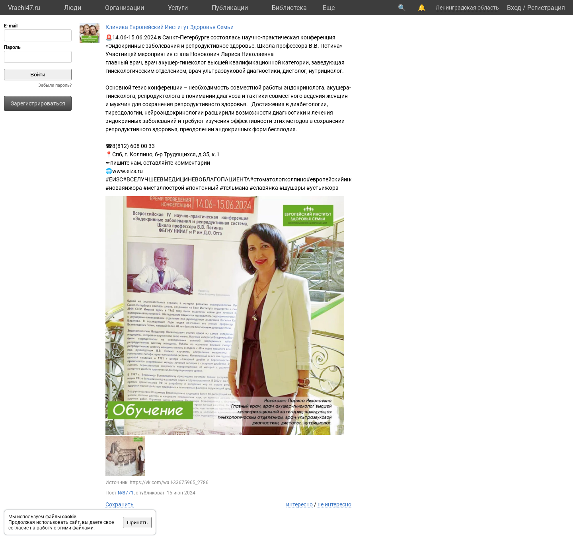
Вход (514, 8)
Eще (329, 8)
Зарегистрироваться (38, 103)
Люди (72, 8)
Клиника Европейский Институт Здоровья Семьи (169, 27)
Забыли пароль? (55, 85)
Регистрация (546, 8)
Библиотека (289, 8)
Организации (124, 8)
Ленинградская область (467, 7)
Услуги (178, 8)
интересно (299, 504)
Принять (137, 522)
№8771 (126, 493)
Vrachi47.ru (24, 8)
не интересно (334, 504)
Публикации (230, 8)
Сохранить (119, 504)
